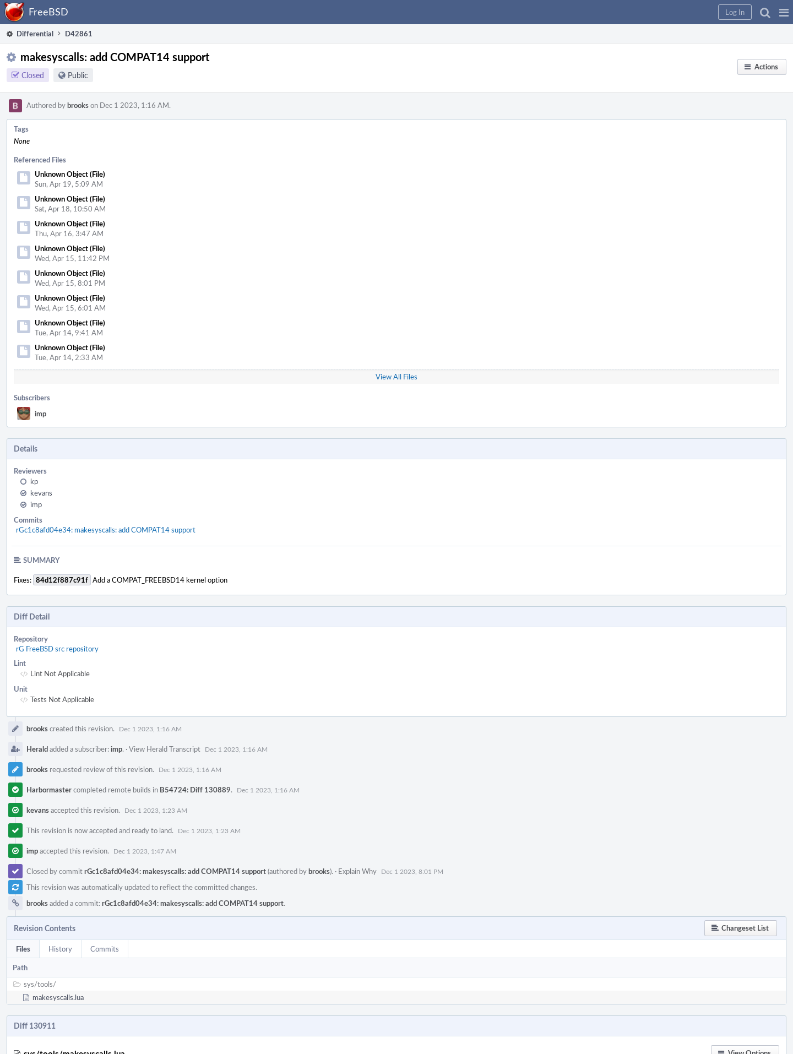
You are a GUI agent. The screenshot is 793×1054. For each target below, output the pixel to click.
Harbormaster (49, 790)
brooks (78, 105)
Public (78, 75)
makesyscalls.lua (58, 997)
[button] (784, 12)
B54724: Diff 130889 (195, 790)
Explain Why (357, 871)
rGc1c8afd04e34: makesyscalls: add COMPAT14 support (105, 530)
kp (34, 481)
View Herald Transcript (164, 749)
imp (40, 414)
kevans (41, 493)
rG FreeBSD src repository (57, 649)
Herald (37, 749)
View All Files (396, 377)
